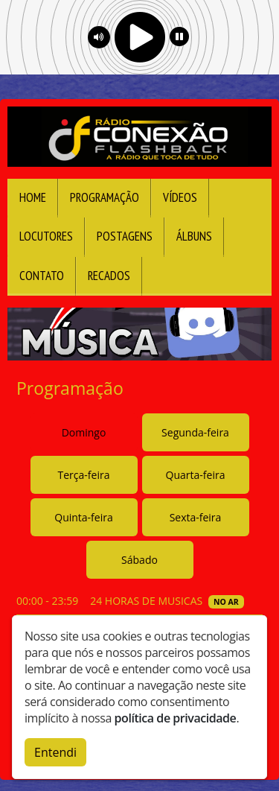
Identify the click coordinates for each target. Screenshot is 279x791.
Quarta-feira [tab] (195, 475)
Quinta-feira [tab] (83, 517)
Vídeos (180, 197)
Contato (41, 275)
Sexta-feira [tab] (196, 517)
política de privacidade (176, 718)
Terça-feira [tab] (84, 475)
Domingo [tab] (84, 432)
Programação (104, 197)
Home (32, 197)
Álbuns (194, 236)
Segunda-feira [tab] (195, 432)
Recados (109, 275)
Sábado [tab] (139, 560)
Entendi (55, 752)
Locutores (46, 236)
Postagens (125, 236)
